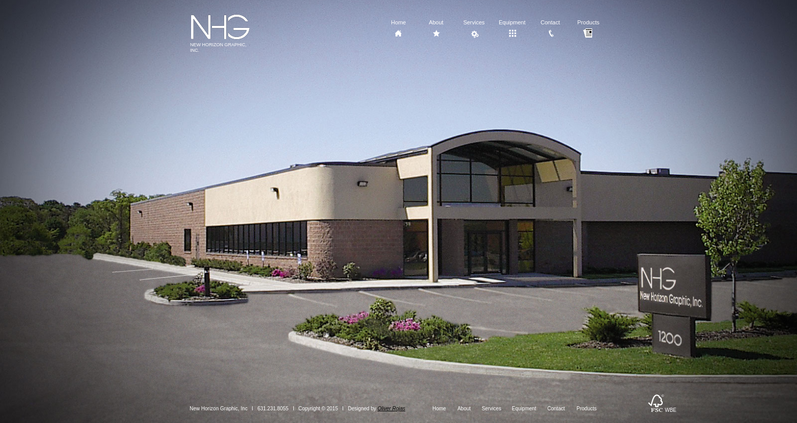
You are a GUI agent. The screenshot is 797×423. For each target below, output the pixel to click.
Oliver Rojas (391, 408)
